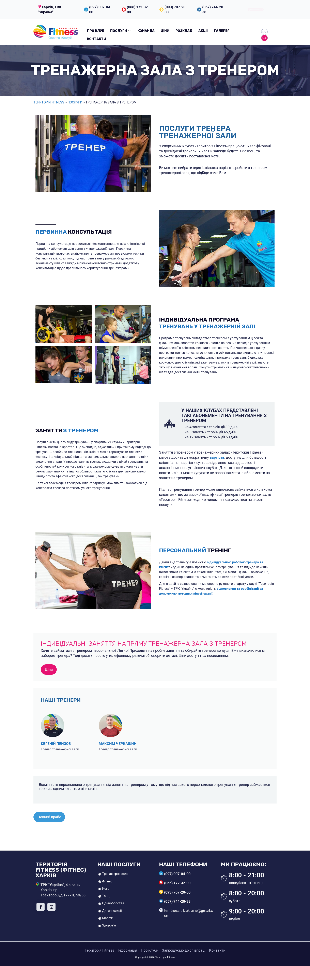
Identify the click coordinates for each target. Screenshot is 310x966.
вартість (217, 457)
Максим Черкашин (118, 743)
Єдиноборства (113, 903)
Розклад (183, 31)
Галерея (222, 31)
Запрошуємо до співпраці (183, 950)
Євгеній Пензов (56, 743)
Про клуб (95, 31)
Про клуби (149, 950)
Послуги (120, 31)
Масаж (107, 918)
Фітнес (107, 881)
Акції (203, 31)
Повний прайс (49, 817)
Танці (106, 896)
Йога (105, 889)
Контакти (96, 39)
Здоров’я (109, 925)
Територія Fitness (48, 102)
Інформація (127, 950)
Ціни (165, 31)
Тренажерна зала (115, 874)
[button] (56, 9)
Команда (146, 31)
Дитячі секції (112, 911)
